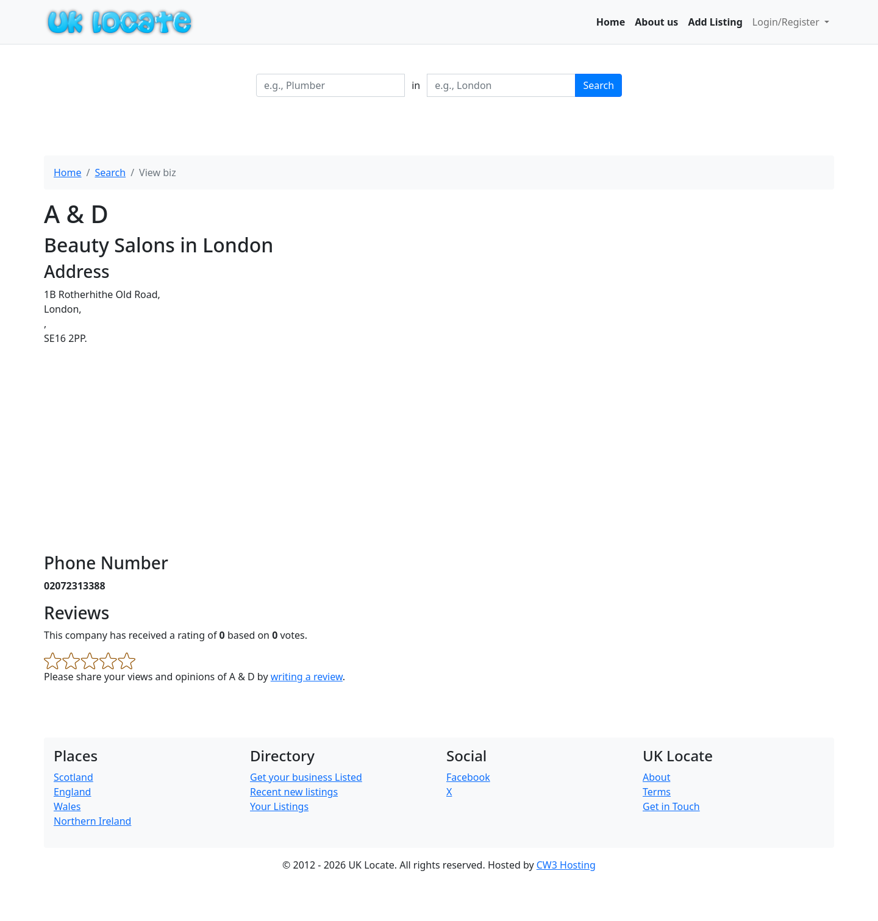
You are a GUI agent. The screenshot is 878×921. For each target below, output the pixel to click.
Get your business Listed (306, 777)
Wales (67, 806)
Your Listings (279, 806)
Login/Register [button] (787, 22)
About (656, 777)
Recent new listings (294, 791)
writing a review (307, 676)
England (72, 791)
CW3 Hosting (566, 865)
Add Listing (715, 22)
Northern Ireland (92, 821)
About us (656, 22)
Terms (657, 791)
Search (598, 85)
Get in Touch (671, 806)
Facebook (468, 777)
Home (610, 22)
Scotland (73, 777)
